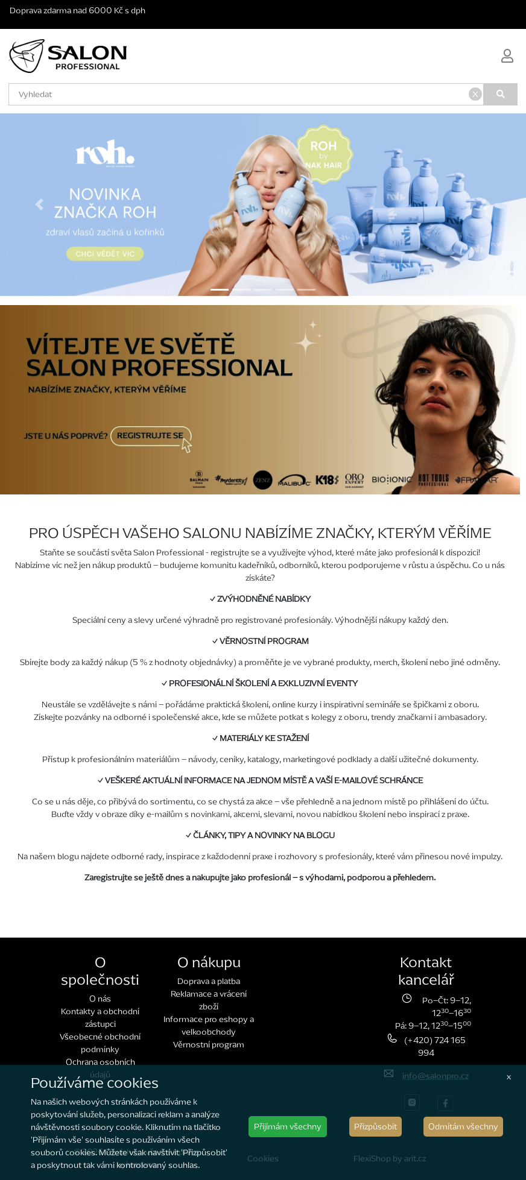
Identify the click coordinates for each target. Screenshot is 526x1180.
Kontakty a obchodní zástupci (100, 1017)
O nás (100, 998)
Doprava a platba (208, 981)
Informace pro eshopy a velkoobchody (208, 1025)
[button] (39, 204)
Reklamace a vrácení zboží (209, 1000)
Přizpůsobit (375, 1126)
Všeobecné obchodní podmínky (100, 1043)
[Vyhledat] (501, 94)
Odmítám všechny (463, 1126)
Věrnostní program (208, 1044)
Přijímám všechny (288, 1126)
